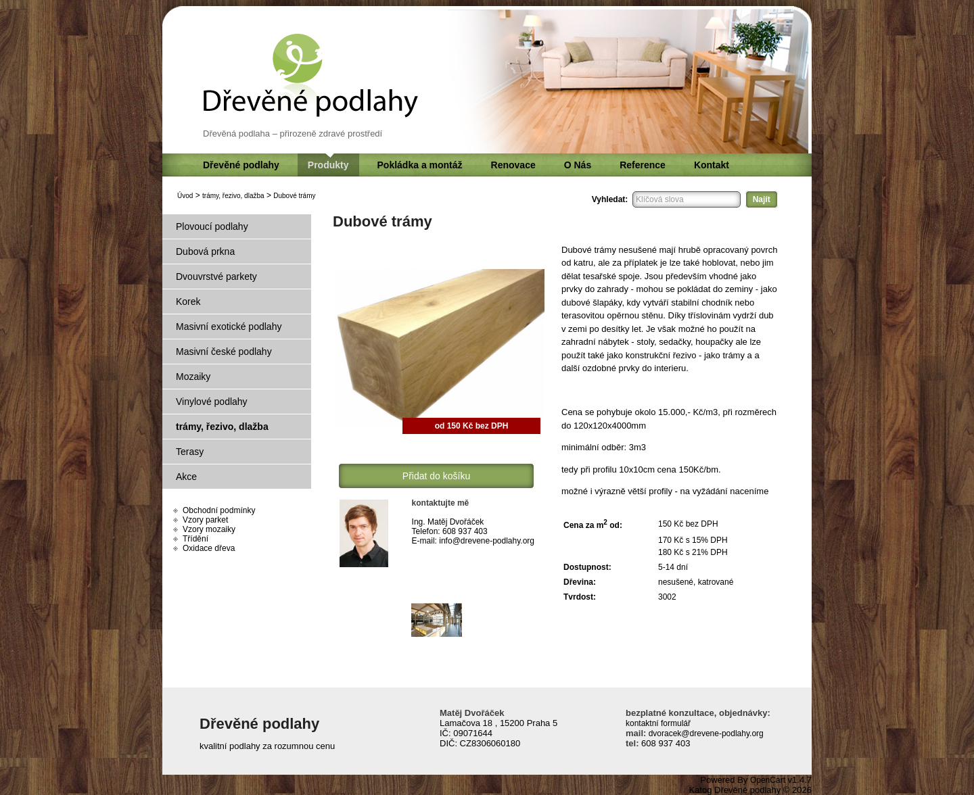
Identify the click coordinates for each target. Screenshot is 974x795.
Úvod (185, 195)
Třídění (195, 539)
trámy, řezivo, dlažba (233, 195)
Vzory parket (205, 520)
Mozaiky (193, 376)
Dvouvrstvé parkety (216, 276)
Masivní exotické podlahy (228, 326)
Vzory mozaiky (209, 529)
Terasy (190, 451)
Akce (186, 476)
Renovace (513, 165)
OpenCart (767, 780)
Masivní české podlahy (224, 351)
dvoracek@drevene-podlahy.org (704, 733)
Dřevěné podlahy (241, 165)
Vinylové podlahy (212, 401)
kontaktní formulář (658, 723)
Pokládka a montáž (420, 165)
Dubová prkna (205, 251)
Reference (643, 165)
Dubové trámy (294, 195)
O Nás (577, 165)
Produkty (328, 165)
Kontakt (711, 165)
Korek (188, 301)
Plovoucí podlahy (212, 226)
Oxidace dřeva (209, 548)
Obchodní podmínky (219, 510)
